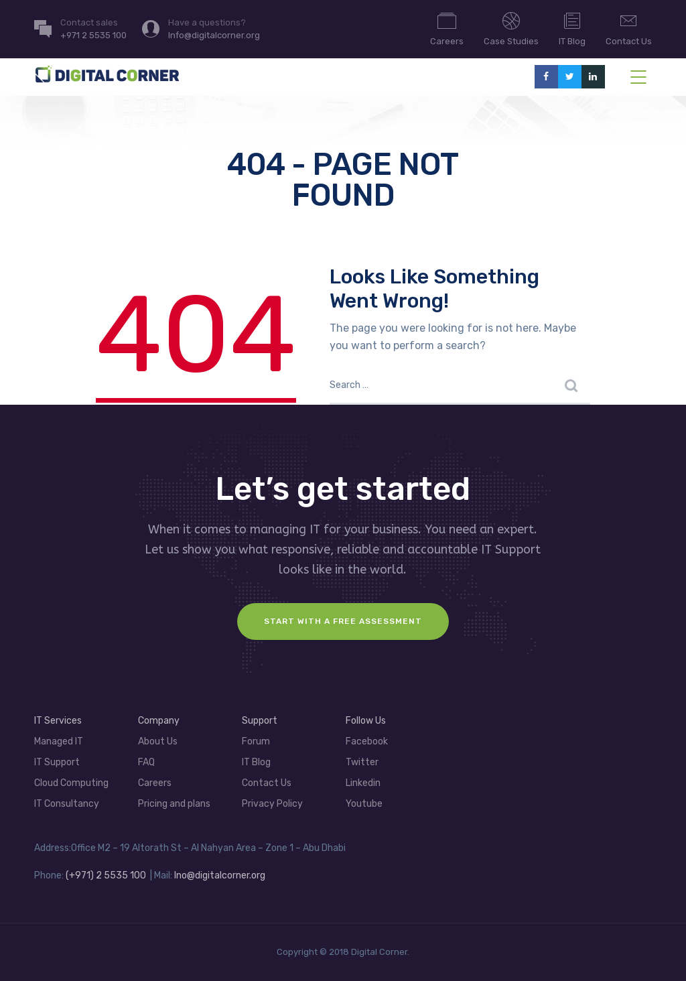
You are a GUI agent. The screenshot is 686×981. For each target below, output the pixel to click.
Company (159, 720)
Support (259, 720)
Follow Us (366, 720)
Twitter (362, 762)
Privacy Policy (272, 803)
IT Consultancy (66, 803)
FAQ (146, 762)
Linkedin (363, 783)
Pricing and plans (174, 803)
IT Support (57, 762)
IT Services (58, 720)
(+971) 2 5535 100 (106, 875)
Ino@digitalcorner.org (219, 875)
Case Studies (511, 28)
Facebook (367, 741)
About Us (158, 741)
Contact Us (629, 28)
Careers (447, 28)
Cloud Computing (71, 783)
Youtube (364, 803)
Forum (256, 741)
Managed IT (58, 741)
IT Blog (572, 28)
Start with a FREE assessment (343, 621)
